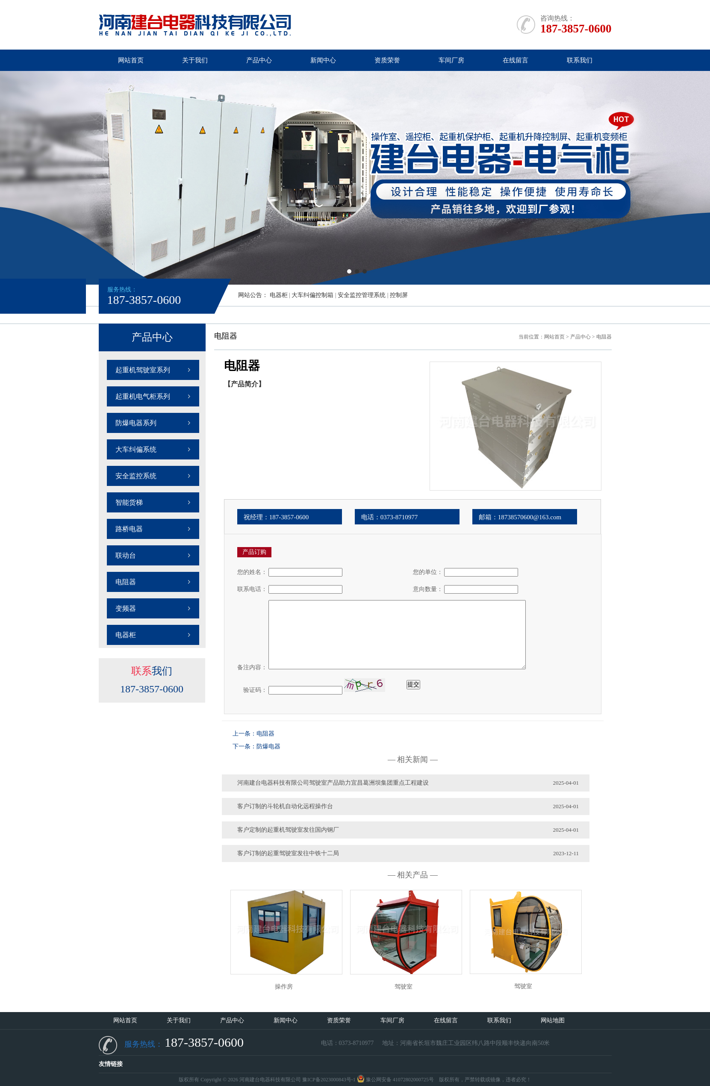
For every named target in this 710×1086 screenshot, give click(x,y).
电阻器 (125, 582)
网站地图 (553, 1020)
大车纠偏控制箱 (312, 295)
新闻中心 (323, 60)
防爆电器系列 (135, 423)
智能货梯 (129, 502)
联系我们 (579, 60)
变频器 (125, 608)
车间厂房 (451, 60)
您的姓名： (252, 572)
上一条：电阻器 (253, 733)
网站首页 (131, 60)
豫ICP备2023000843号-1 (329, 1080)
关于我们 (195, 60)
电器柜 (279, 295)
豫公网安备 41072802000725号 (395, 1080)
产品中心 (259, 60)
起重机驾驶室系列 (142, 370)
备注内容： (252, 667)
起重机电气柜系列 (142, 396)
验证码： (252, 690)
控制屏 (399, 295)
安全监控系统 (135, 476)
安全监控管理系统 (362, 295)
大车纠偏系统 (135, 449)
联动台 (125, 555)
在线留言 (515, 60)
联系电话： (252, 589)
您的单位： (428, 572)
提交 (413, 684)
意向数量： (428, 589)
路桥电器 (129, 529)
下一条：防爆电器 (256, 746)
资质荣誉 (387, 60)
